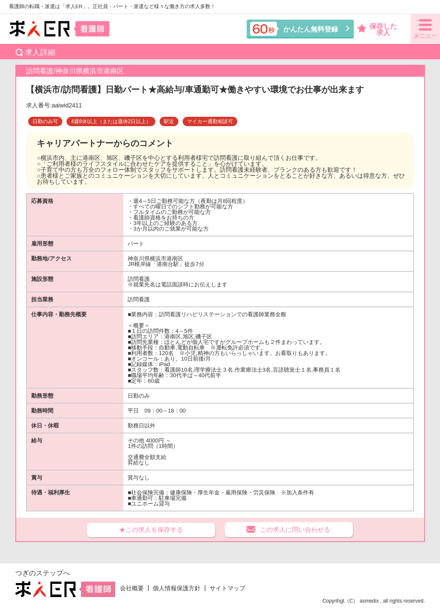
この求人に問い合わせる (295, 529)
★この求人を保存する (151, 529)
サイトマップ (227, 588)
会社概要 (132, 588)
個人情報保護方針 (177, 588)
